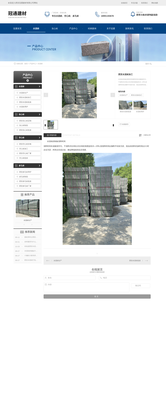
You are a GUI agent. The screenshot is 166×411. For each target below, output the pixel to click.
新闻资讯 (129, 28)
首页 (26, 64)
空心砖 (19, 138)
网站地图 (154, 3)
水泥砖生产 (23, 93)
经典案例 (92, 28)
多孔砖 (19, 166)
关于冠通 (111, 28)
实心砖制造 (23, 125)
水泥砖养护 (23, 107)
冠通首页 (17, 28)
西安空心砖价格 (25, 144)
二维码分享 (147, 135)
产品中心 (73, 28)
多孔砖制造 (23, 177)
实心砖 (55, 28)
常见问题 (134, 3)
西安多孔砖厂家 (25, 186)
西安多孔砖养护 (25, 172)
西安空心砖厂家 (25, 153)
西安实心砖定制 (25, 121)
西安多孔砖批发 (25, 181)
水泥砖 (36, 28)
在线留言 (124, 3)
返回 (148, 64)
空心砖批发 (23, 158)
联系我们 (144, 3)
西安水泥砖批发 (25, 102)
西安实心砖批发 (25, 130)
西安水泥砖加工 (25, 97)
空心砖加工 (23, 149)
